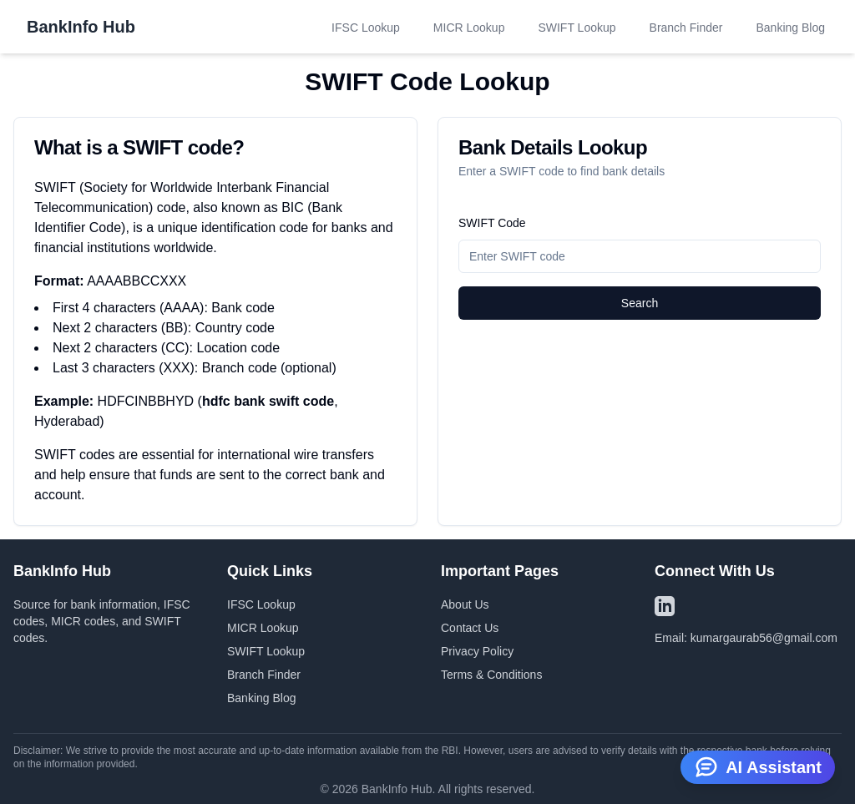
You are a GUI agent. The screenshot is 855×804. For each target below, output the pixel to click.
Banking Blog (790, 27)
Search (639, 303)
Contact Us (469, 628)
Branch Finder (686, 27)
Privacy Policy (477, 651)
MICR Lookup (469, 27)
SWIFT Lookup (576, 27)
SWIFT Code (492, 223)
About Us (465, 604)
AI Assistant (758, 765)
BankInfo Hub (81, 27)
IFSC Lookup (365, 27)
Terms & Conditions (491, 674)
